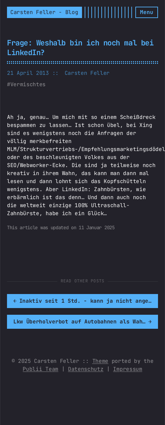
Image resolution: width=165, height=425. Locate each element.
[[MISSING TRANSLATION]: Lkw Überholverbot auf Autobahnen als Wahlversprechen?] (82, 322)
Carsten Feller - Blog (44, 12)
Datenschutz (85, 369)
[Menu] (146, 12)
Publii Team (40, 369)
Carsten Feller (87, 73)
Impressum (127, 369)
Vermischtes (28, 84)
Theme (100, 361)
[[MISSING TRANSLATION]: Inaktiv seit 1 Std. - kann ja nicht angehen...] (82, 301)
